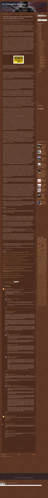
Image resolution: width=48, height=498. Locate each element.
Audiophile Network (43, 261)
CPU (38, 268)
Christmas (39, 284)
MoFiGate (42, 285)
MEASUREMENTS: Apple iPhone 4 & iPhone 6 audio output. (43, 190)
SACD (42, 273)
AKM (42, 296)
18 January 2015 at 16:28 (14, 344)
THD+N (40, 267)
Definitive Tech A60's (12, 43)
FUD (42, 278)
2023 (39, 29)
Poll (39, 273)
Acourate (44, 267)
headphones (39, 257)
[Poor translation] (3, 484)
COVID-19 (39, 278)
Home (19, 454)
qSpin (45, 265)
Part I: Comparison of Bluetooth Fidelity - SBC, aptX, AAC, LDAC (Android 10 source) (42, 159)
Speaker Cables (44, 274)
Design (45, 298)
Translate (43, 21)
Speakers (39, 253)
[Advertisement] (19, 465)
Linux (42, 293)
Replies (7, 383)
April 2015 (40, 51)
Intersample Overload (40, 279)
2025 (39, 26)
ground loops (39, 296)
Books (44, 297)
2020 (39, 33)
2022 (39, 30)
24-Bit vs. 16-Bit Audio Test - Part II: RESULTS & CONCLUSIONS (43, 180)
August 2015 (41, 46)
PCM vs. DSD (43, 287)
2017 (39, 37)
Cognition (39, 298)
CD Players (43, 277)
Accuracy (45, 273)
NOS (44, 285)
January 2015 (41, 55)
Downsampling (43, 299)
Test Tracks (41, 305)
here (33, 92)
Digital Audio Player (43, 271)
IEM (44, 278)
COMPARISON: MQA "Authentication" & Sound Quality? (11, 273)
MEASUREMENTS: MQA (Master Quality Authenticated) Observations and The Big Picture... (16, 252)
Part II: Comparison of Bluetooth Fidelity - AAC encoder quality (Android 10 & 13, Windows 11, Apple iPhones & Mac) (42, 166)
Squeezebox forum (13, 216)
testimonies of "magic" (30, 247)
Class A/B (39, 291)
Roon (38, 264)
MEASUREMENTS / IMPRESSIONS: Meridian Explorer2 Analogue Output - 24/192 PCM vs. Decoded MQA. (18, 254)
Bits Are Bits (43, 283)
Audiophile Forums (43, 290)
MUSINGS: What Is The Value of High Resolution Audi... (42, 57)
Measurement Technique (41, 255)
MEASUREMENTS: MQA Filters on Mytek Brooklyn (10, 277)
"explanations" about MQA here (10, 208)
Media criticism (41, 239)
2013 (39, 71)
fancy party (27, 66)
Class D (44, 257)
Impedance (39, 293)
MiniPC (44, 263)
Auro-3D (15, 32)
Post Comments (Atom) (9, 456)
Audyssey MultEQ (12, 34)
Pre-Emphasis (44, 303)
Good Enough (43, 292)
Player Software (43, 280)
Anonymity (45, 296)
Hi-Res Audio (42, 247)
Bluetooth (39, 277)
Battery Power (39, 283)
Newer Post (4, 454)
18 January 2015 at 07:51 (12, 374)
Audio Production (41, 297)
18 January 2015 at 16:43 (15, 356)
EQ (42, 291)
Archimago (9, 298)
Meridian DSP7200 (23, 198)
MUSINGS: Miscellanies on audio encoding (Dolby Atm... (42, 63)
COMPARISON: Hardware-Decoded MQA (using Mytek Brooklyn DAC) (13, 268)
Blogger (32, 477)
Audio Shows (43, 252)
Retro (45, 266)
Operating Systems (40, 303)
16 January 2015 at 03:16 (10, 288)
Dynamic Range (41, 266)
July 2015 (40, 47)
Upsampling (43, 260)
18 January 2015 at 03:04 (12, 311)
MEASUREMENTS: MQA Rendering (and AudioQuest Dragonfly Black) (13, 275)
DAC (39, 240)
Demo (45, 264)
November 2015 (41, 42)
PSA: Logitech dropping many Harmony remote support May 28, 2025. (43, 203)
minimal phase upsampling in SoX (10, 141)
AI (43, 264)
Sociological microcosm (41, 304)
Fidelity (38, 292)
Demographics (42, 298)
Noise (42, 265)
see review (16, 43)
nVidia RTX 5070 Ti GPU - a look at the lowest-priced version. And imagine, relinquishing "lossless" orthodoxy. (42, 146)
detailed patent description (27, 216)
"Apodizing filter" (27, 131)
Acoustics (39, 274)
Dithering (40, 299)
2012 (39, 72)
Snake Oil (39, 242)
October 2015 (41, 43)
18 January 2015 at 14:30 (15, 334)
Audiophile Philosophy (42, 246)
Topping (43, 259)
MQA (44, 241)
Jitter (44, 254)
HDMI (38, 260)
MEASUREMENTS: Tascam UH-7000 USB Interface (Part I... (42, 66)
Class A (42, 284)
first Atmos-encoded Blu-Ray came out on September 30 (22, 28)
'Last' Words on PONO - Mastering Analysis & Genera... (42, 60)
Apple (38, 261)
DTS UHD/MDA (24, 32)
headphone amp (40, 270)
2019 (39, 34)
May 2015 (40, 50)
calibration (45, 305)
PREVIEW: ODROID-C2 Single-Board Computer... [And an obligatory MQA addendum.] (15, 256)
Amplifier (39, 250)
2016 (39, 38)
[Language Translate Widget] (42, 20)
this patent (28, 144)
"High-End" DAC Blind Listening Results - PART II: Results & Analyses (43, 186)
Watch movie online (7, 436)
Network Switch (40, 286)
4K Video (43, 253)
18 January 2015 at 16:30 (15, 385)
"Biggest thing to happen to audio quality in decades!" (10, 239)
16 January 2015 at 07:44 (15, 298)
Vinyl (38, 252)
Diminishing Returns (41, 272)
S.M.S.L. (39, 259)
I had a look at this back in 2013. (14, 133)
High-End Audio (40, 254)
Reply (6, 295)
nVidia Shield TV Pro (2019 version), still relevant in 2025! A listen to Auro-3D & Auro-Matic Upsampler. (42, 153)
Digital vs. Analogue (43, 268)
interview (25, 169)
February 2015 (41, 54)
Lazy (5, 288)
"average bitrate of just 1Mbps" (17, 104)
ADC (41, 264)
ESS (44, 291)
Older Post (33, 454)
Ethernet (44, 258)
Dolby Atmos (39, 258)
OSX (44, 293)
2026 (39, 25)
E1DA (39, 265)
